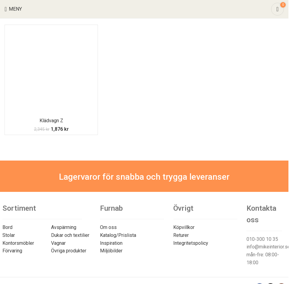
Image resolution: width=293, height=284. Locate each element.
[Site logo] (144, 9)
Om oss (108, 227)
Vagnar (58, 243)
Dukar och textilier (70, 235)
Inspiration (111, 243)
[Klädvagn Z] (51, 71)
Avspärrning (63, 227)
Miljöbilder (111, 251)
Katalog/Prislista (118, 235)
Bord (7, 227)
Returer (181, 235)
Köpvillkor (184, 227)
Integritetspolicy (190, 243)
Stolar (8, 235)
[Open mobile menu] (13, 9)
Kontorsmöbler (18, 243)
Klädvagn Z (51, 120)
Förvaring (12, 251)
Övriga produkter (68, 251)
